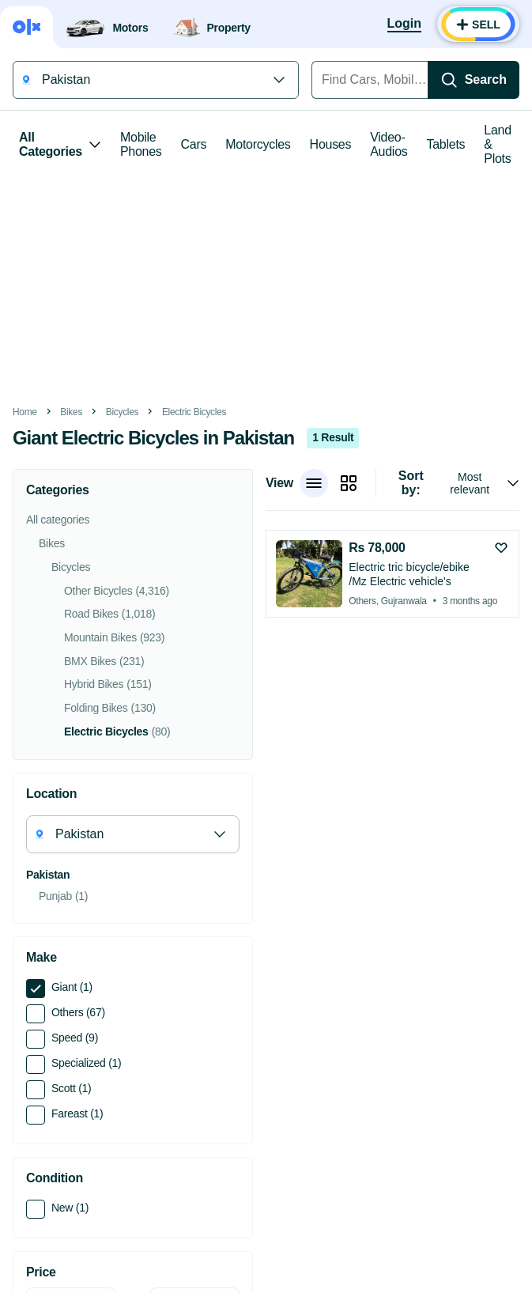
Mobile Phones (141, 144)
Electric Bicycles (194, 412)
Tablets (446, 144)
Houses (331, 144)
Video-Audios (388, 144)
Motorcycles (257, 144)
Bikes (71, 412)
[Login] (404, 24)
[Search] (473, 80)
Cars (194, 144)
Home (25, 412)
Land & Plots (497, 144)
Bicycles (122, 412)
